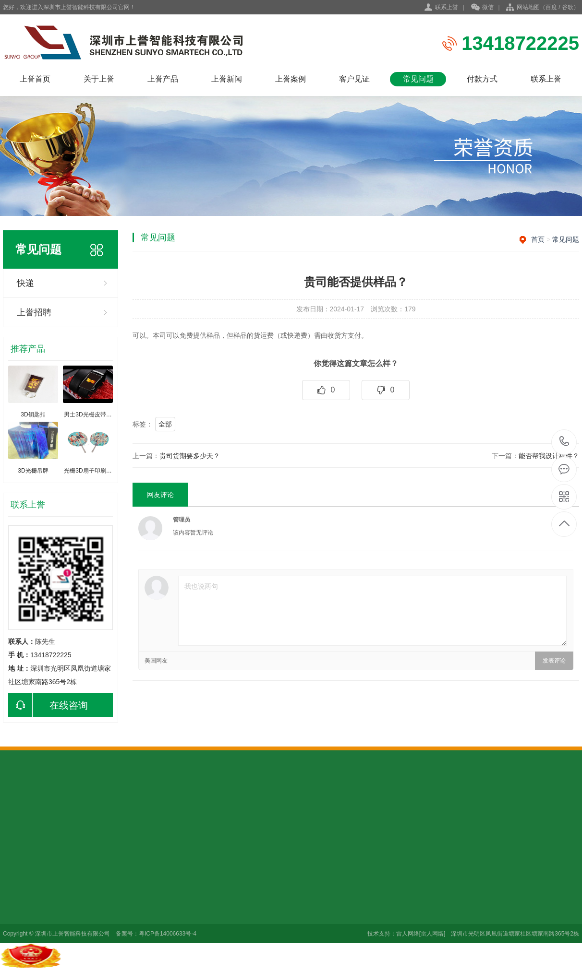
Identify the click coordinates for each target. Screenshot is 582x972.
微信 (482, 7)
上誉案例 (290, 79)
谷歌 (567, 7)
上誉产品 (162, 79)
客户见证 (354, 79)
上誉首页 (35, 79)
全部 (165, 424)
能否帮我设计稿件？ (549, 456)
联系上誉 (446, 7)
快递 (25, 283)
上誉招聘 (34, 312)
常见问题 (418, 79)
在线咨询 (48, 705)
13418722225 (564, 441)
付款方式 (482, 79)
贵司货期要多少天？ (189, 456)
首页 (538, 239)
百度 (551, 7)
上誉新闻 (226, 79)
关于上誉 (99, 79)
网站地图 (528, 7)
